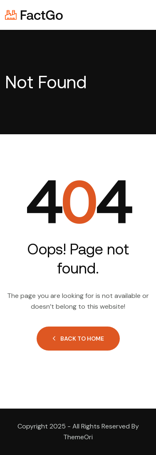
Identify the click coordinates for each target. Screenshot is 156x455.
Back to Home (78, 338)
